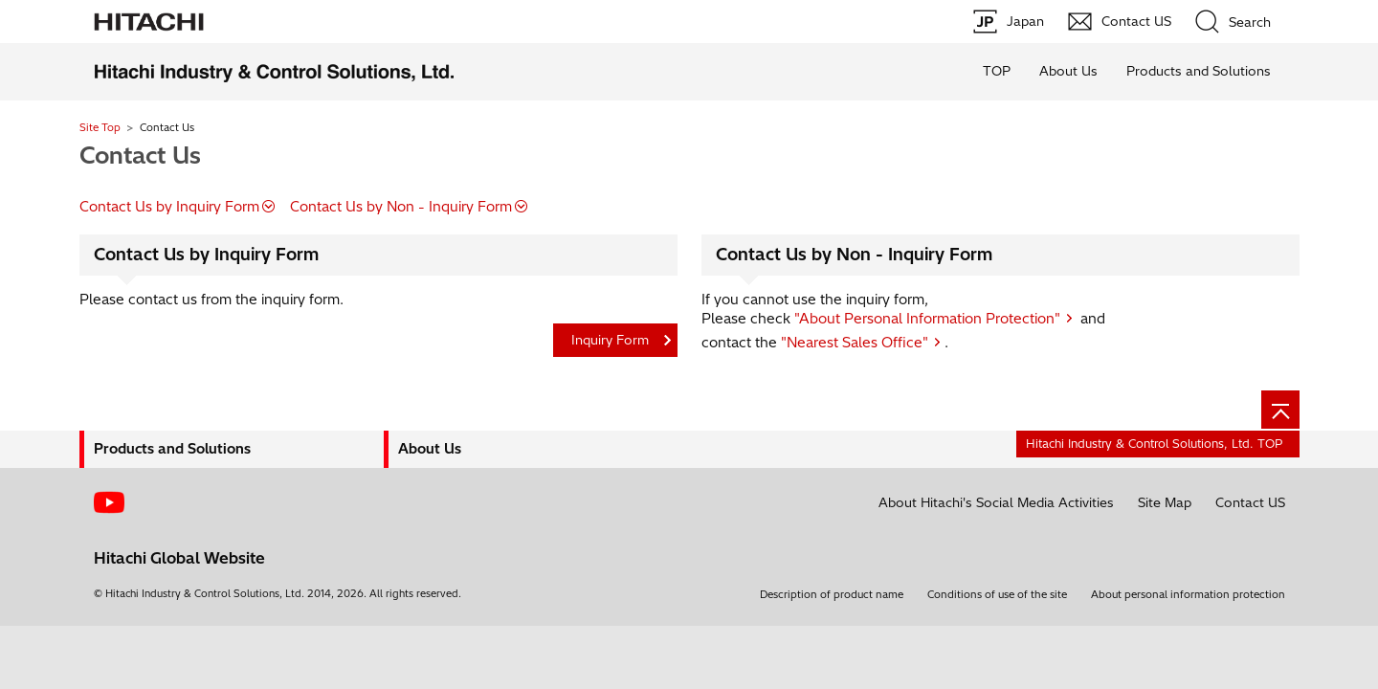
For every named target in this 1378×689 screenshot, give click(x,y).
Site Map (1164, 502)
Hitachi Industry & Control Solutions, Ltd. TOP (1154, 443)
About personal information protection (1188, 594)
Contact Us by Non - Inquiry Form (401, 206)
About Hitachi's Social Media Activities (996, 502)
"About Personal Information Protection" (927, 318)
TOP (997, 70)
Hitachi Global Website (179, 557)
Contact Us (140, 155)
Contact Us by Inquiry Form (169, 206)
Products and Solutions (1198, 70)
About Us (1068, 70)
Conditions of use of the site (997, 594)
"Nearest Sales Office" (854, 342)
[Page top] (1280, 409)
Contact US (1250, 502)
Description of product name (831, 594)
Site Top (100, 127)
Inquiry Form (610, 339)
